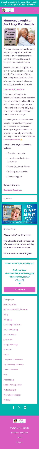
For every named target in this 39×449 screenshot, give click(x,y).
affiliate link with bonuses (16, 309)
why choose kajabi (12, 395)
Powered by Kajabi (19, 432)
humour (7, 349)
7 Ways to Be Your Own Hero (17, 235)
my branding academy (14, 364)
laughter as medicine (13, 359)
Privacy (19, 442)
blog (6, 314)
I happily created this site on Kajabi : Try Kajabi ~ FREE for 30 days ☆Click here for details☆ (19, 3)
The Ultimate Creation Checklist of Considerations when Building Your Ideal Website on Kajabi (19, 244)
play (5, 374)
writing (7, 400)
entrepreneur (10, 334)
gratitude (8, 339)
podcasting (9, 380)
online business (11, 369)
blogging (8, 319)
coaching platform (12, 324)
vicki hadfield (10, 390)
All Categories (10, 304)
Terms (19, 437)
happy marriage (11, 344)
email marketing (11, 329)
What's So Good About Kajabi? (18, 253)
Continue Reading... (13, 190)
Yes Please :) (19, 289)
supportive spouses (13, 384)
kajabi (6, 354)
